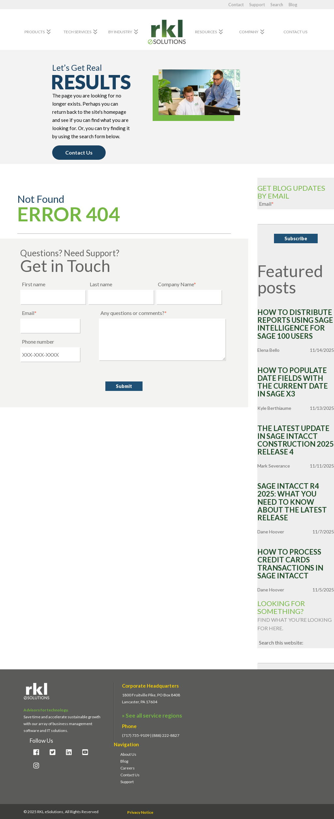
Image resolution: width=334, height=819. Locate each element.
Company (252, 32)
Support (257, 4)
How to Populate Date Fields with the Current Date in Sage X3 (292, 382)
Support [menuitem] (127, 781)
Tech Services (81, 32)
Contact (236, 4)
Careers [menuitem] (127, 768)
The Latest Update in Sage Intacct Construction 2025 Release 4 (295, 440)
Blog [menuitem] (124, 761)
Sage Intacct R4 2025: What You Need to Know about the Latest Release (292, 502)
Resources (210, 32)
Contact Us (295, 31)
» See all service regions (152, 715)
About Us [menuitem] (128, 754)
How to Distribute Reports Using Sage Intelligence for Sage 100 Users (295, 324)
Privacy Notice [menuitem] (140, 812)
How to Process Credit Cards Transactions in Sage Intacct (290, 564)
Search (277, 4)
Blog (293, 4)
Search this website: (281, 642)
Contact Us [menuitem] (130, 774)
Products (38, 32)
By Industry (124, 32)
